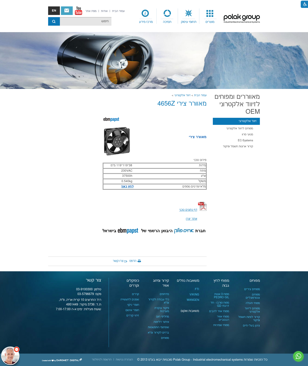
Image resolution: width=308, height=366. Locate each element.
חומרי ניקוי (133, 305)
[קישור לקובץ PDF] (202, 210)
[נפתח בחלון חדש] (78, 10)
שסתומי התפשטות (158, 327)
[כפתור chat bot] (10, 356)
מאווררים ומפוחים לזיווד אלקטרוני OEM (237, 104)
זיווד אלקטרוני (182, 95)
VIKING (194, 294)
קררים (135, 294)
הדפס (132, 261)
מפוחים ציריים (252, 289)
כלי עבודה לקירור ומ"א (158, 301)
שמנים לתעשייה (129, 299)
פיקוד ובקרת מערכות (161, 309)
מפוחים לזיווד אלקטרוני (239, 128)
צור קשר (67, 10)
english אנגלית (54, 10)
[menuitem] (210, 16)
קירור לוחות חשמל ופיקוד (249, 318)
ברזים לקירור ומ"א (158, 332)
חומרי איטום (132, 310)
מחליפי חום (162, 316)
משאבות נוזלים (188, 281)
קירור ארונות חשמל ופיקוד (238, 146)
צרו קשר (118, 261)
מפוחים (255, 281)
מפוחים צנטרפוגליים (253, 296)
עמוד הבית (200, 95)
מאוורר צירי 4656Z (182, 104)
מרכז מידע (146, 22)
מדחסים (164, 294)
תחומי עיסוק (188, 22)
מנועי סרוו (247, 134)
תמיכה (167, 22)
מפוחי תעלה (253, 303)
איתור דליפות (161, 322)
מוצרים (210, 22)
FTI (197, 289)
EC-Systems (245, 140)
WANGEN (193, 300)
